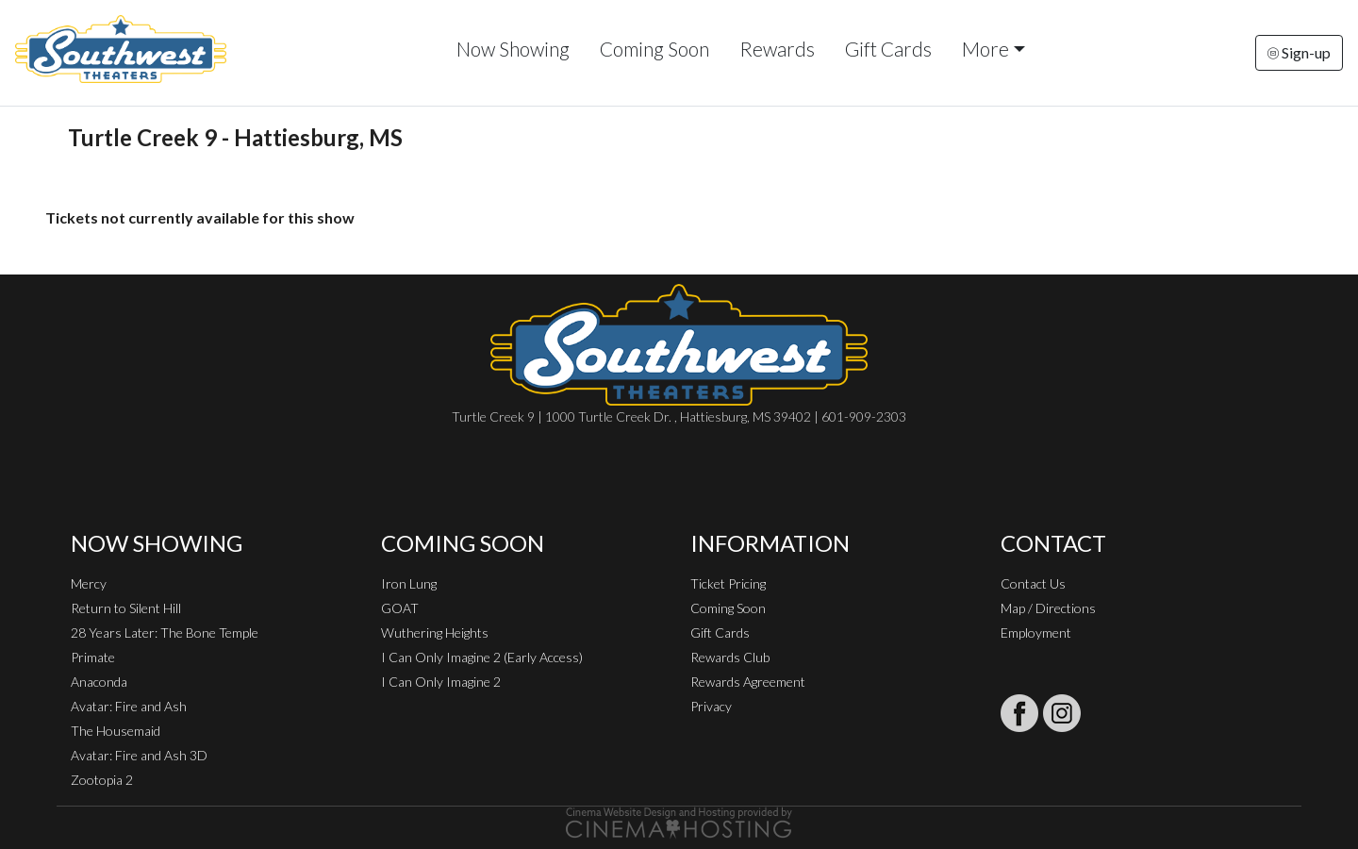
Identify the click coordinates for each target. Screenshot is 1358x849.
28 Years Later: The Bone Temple (164, 632)
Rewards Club (730, 657)
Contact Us (1033, 583)
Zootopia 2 (102, 780)
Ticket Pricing (728, 583)
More (985, 48)
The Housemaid (115, 731)
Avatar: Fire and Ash (129, 706)
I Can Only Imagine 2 (441, 682)
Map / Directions (1048, 608)
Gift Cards (888, 48)
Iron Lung (409, 583)
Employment (1036, 632)
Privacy (711, 706)
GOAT (400, 608)
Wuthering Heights (435, 632)
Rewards (777, 48)
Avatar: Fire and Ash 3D (139, 755)
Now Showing (513, 48)
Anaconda (99, 682)
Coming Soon (654, 48)
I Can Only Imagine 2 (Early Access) (482, 657)
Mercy (89, 583)
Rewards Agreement (747, 682)
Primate (93, 657)
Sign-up (1299, 52)
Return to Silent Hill (126, 608)
